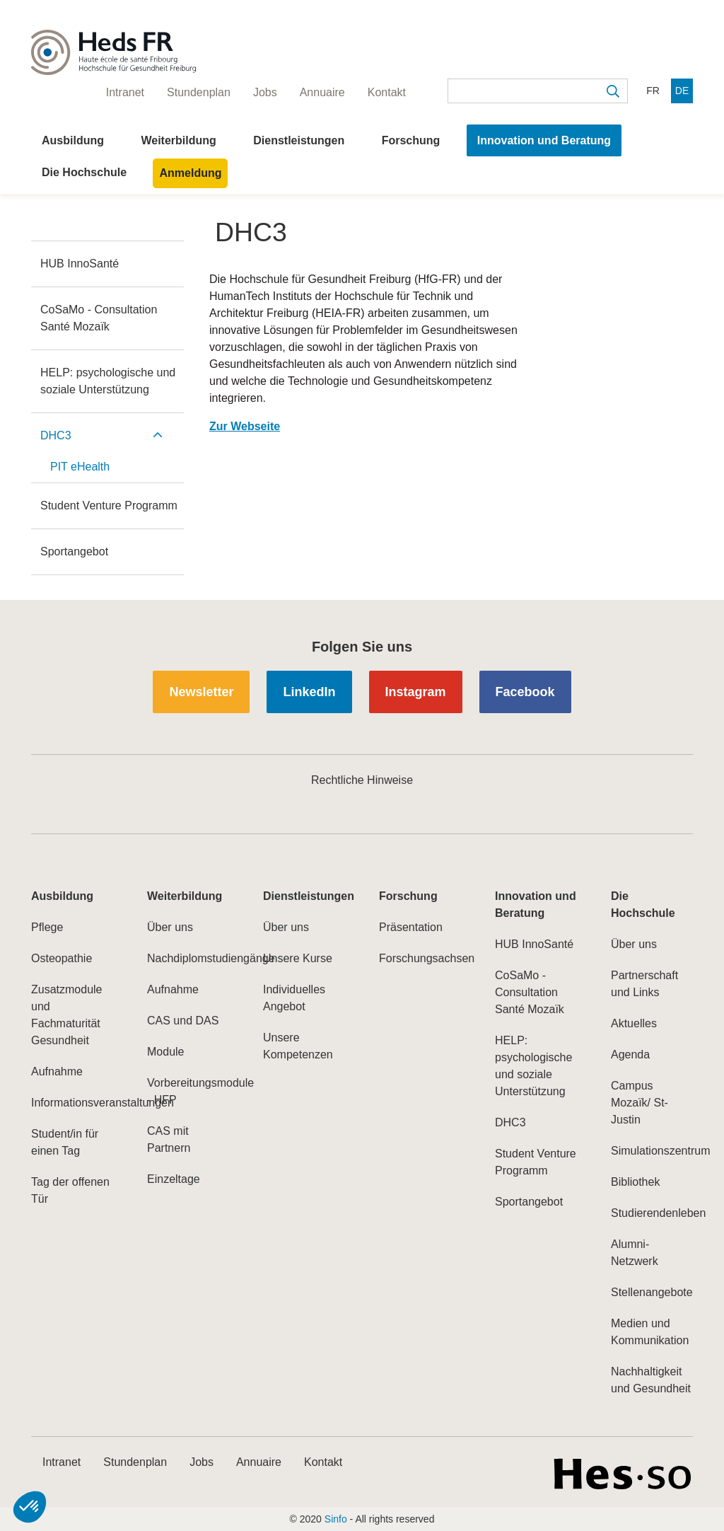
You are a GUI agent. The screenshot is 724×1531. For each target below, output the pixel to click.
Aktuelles (634, 1023)
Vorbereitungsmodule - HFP (188, 1091)
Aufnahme (57, 1071)
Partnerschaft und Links (644, 983)
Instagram (415, 692)
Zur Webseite (244, 426)
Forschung (411, 140)
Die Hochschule (84, 172)
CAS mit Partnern (168, 1139)
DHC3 (55, 435)
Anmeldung (190, 173)
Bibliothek (635, 1182)
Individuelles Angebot (294, 997)
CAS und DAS (182, 1021)
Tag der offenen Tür (70, 1190)
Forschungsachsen (420, 958)
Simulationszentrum (652, 1151)
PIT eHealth (80, 467)
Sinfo (336, 1519)
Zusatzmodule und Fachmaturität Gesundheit (67, 1014)
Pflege (47, 927)
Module (165, 1052)
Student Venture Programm (108, 505)
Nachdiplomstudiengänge (188, 958)
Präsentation (411, 927)
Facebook (525, 692)
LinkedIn (309, 692)
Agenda (630, 1054)
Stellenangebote (652, 1292)
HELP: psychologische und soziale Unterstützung (107, 380)
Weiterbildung (178, 140)
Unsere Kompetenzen (298, 1046)
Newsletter (201, 692)
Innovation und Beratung (544, 140)
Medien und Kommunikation (650, 1331)
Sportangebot (74, 551)
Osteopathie (61, 958)
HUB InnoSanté (79, 264)
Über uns (170, 927)
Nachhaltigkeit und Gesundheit (651, 1379)
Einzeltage (173, 1179)
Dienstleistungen (298, 140)
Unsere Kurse (297, 958)
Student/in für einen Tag (64, 1142)
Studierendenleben (652, 1213)
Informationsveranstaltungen (72, 1103)
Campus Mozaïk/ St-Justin (639, 1103)
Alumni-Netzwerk (634, 1252)
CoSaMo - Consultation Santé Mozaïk (98, 318)
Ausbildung (73, 140)
